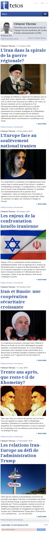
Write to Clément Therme (36, 38)
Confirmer (41, 530)
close (46, 525)
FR (47, 3)
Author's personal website (9, 39)
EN (42, 3)
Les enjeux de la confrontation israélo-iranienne (19, 221)
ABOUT (36, 3)
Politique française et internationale (12, 127)
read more (42, 124)
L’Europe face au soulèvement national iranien (18, 140)
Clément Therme (8, 46)
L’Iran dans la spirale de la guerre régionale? (23, 55)
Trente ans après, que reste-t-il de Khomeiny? (19, 377)
